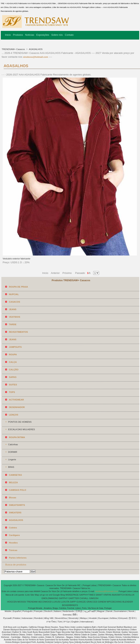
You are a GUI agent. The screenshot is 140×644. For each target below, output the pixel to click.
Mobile (8, 611)
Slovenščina (61, 618)
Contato (69, 34)
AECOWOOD (45, 602)
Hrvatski (93, 618)
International (86, 621)
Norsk (131, 611)
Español (17, 611)
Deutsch (48, 611)
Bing (62, 595)
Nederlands (68, 611)
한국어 (132, 618)
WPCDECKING (114, 602)
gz (44, 595)
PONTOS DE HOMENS (19, 422)
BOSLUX (130, 595)
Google (56, 595)
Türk (60, 621)
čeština (113, 618)
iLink (27, 595)
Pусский (7, 618)
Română (38, 618)
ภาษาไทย (51, 621)
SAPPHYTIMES (87, 595)
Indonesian (27, 618)
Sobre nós (57, 34)
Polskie (16, 618)
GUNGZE (81, 602)
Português (27, 611)
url (41, 595)
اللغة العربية (90, 611)
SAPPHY (63, 598)
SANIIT (99, 595)
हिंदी (74, 615)
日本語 (79, 611)
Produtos (18, 34)
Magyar (100, 611)
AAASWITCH (118, 595)
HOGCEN (12, 602)
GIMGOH (93, 598)
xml (50, 595)
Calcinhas (13, 444)
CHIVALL (84, 598)
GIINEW (102, 602)
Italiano (57, 611)
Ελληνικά (122, 618)
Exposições (42, 34)
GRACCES (91, 602)
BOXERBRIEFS (70, 605)
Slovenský (73, 618)
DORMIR (12, 452)
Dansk (109, 611)
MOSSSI (21, 602)
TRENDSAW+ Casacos (13, 49)
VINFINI (107, 595)
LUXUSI (56, 602)
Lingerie (12, 459)
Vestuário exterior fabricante (16, 258)
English (75, 621)
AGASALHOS (35, 49)
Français (38, 611)
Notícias (29, 34)
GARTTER (73, 598)
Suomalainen (120, 611)
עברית (67, 621)
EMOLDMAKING (50, 598)
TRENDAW (32, 602)
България (103, 618)
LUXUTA (65, 602)
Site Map (34, 595)
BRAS (11, 467)
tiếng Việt (48, 618)
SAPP (73, 602)
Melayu (83, 618)
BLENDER (127, 602)
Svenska (67, 615)
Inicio (8, 34)
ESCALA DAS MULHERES (21, 429)
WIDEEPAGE (72, 595)
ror (47, 595)
